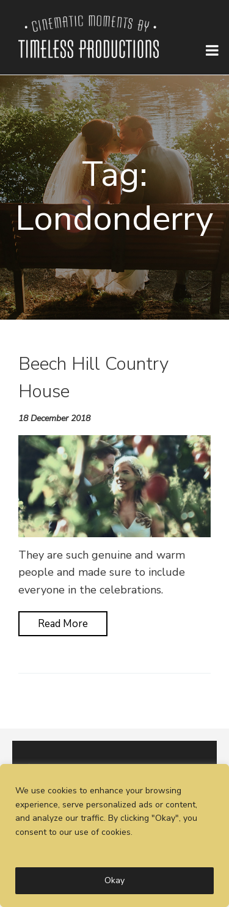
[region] (114, 835)
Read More (63, 624)
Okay (114, 880)
